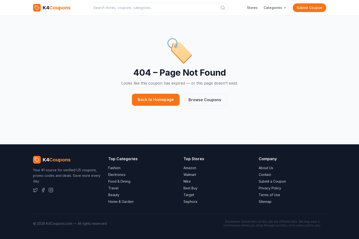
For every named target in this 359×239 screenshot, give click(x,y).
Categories (275, 8)
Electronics (117, 175)
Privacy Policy (270, 188)
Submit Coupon (309, 8)
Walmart (189, 175)
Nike (187, 181)
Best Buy (190, 188)
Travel (113, 188)
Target (188, 195)
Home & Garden (121, 201)
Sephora (190, 201)
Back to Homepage (156, 99)
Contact (265, 175)
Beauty (113, 195)
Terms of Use (269, 195)
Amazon (189, 168)
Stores (252, 8)
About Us (266, 168)
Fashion (114, 168)
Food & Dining (119, 181)
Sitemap (265, 201)
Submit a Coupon (272, 181)
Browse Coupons (205, 99)
